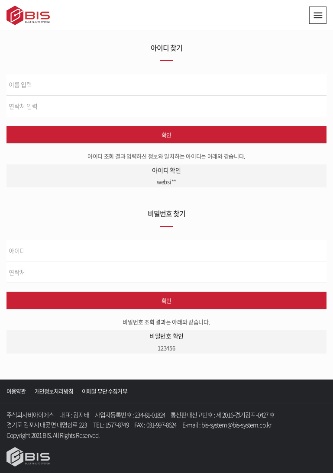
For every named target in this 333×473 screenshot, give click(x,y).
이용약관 (16, 391)
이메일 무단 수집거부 (104, 391)
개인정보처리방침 (54, 391)
